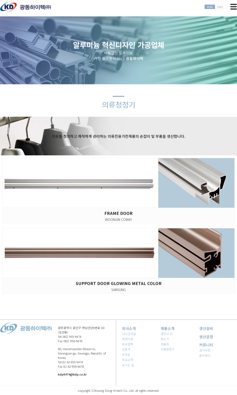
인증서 (126, 349)
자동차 (165, 344)
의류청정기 (168, 349)
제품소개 (168, 328)
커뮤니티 (206, 345)
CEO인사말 (129, 334)
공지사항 (204, 350)
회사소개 (129, 328)
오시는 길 (128, 365)
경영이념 (127, 339)
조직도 (126, 354)
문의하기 (204, 355)
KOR (210, 7)
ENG (220, 7)
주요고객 (127, 359)
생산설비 (206, 328)
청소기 (165, 339)
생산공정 (206, 336)
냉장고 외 (167, 334)
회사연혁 (127, 344)
